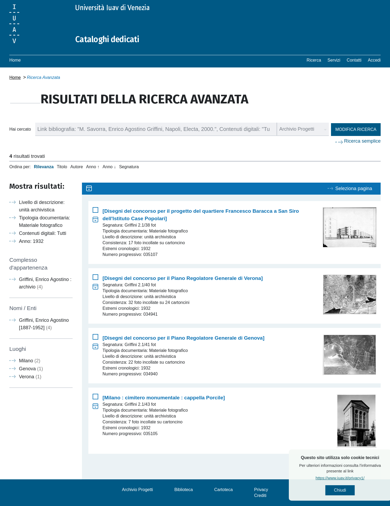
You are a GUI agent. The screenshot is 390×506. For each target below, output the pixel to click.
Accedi (374, 60)
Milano (29, 360)
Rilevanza (44, 166)
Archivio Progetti (137, 489)
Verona (30, 376)
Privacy (261, 489)
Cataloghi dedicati (107, 39)
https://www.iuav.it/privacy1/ (351, 478)
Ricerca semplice (362, 141)
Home (15, 60)
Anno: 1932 (31, 241)
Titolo (62, 166)
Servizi (334, 60)
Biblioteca (183, 489)
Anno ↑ (93, 166)
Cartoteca (223, 489)
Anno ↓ (109, 166)
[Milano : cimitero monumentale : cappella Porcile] (164, 397)
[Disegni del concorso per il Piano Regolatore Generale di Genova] (184, 338)
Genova (31, 368)
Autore (76, 166)
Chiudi (351, 490)
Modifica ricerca (355, 129)
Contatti (354, 60)
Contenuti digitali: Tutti (42, 233)
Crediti (260, 495)
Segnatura (129, 166)
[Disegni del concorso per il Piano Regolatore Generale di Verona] (183, 278)
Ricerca (314, 60)
